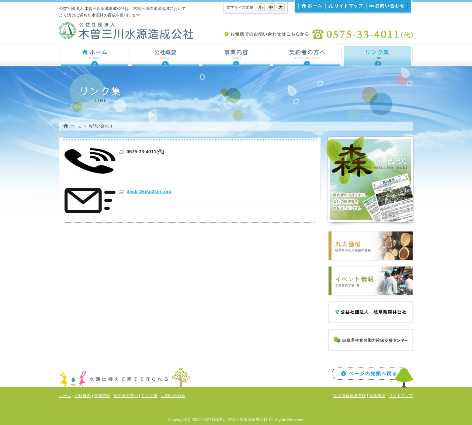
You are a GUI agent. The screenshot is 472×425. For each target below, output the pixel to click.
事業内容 (102, 395)
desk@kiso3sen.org (149, 191)
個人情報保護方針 (349, 395)
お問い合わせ (387, 6)
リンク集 (149, 395)
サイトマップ (345, 6)
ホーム (311, 6)
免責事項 (377, 395)
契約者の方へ (126, 395)
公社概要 (82, 395)
